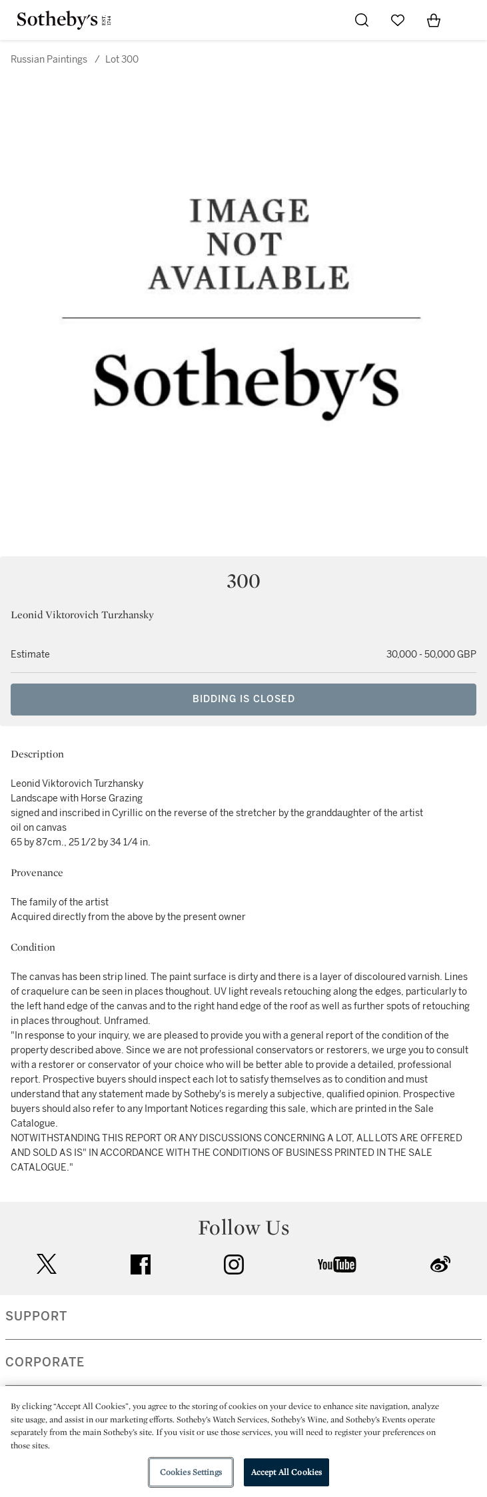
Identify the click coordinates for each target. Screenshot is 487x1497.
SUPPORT (36, 1316)
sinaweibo (440, 1264)
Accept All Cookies (286, 1472)
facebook (141, 1264)
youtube (337, 1264)
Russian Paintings (49, 59)
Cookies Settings (191, 1472)
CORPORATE (45, 1362)
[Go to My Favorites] (397, 20)
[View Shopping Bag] (434, 20)
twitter (47, 1264)
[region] (243, 1441)
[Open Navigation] (469, 20)
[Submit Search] (361, 20)
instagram (234, 1264)
